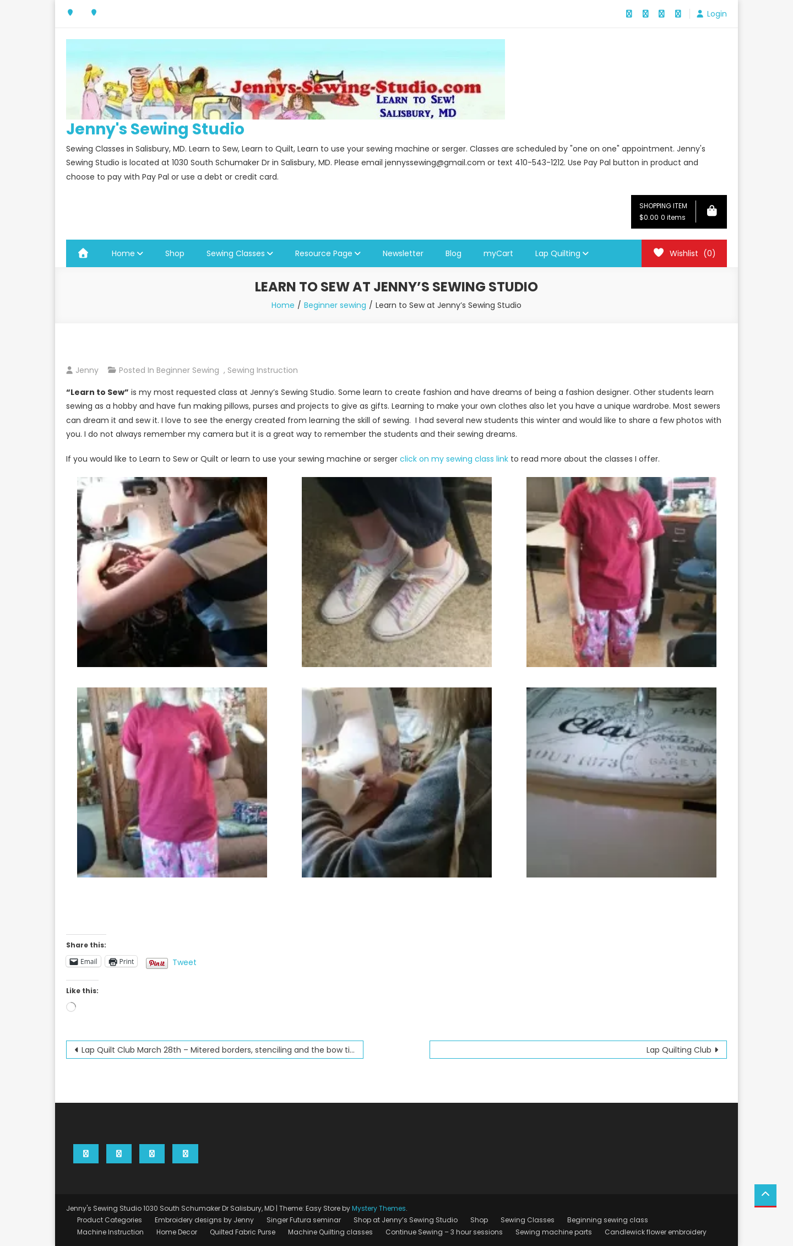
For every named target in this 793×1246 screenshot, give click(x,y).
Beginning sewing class (607, 1220)
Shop (174, 253)
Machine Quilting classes (330, 1232)
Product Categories (109, 1220)
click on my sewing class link (454, 458)
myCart (498, 253)
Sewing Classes (236, 253)
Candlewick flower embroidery (656, 1232)
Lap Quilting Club (679, 1049)
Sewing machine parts (553, 1232)
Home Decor (176, 1232)
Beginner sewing (187, 370)
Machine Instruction (110, 1232)
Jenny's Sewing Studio (155, 129)
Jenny (87, 370)
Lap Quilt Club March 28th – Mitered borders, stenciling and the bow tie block (222, 1049)
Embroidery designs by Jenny (204, 1220)
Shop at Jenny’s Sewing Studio (406, 1220)
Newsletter (403, 253)
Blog (453, 253)
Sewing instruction (262, 370)
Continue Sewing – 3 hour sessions (444, 1232)
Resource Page (323, 253)
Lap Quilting (557, 253)
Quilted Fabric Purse (242, 1232)
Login (717, 14)
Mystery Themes (379, 1208)
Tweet (184, 961)
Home (123, 253)
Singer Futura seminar (304, 1220)
